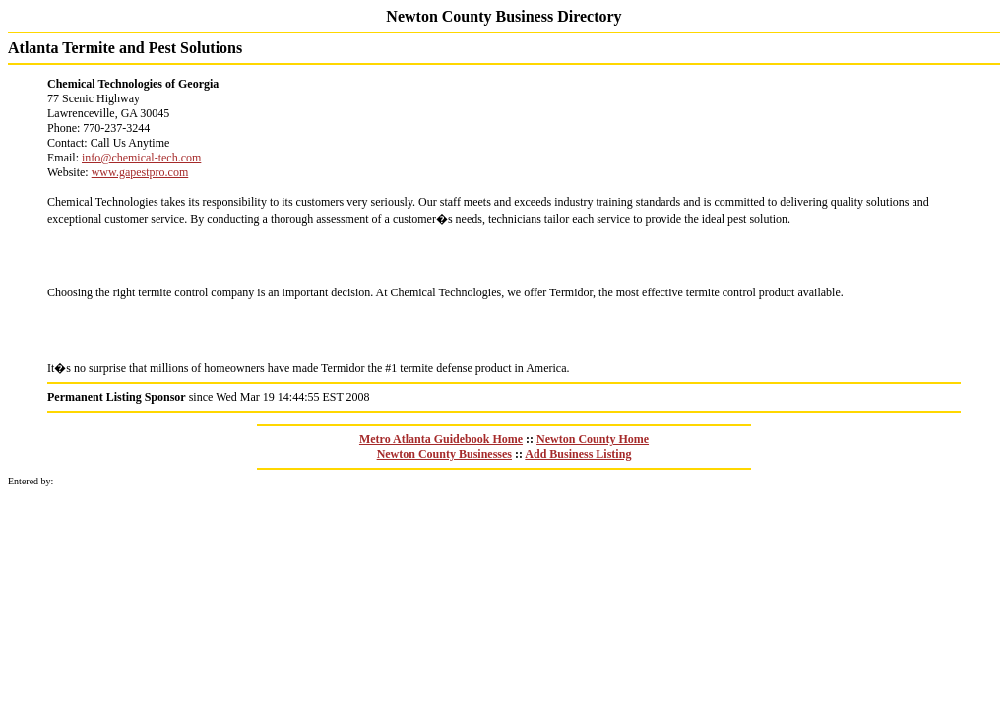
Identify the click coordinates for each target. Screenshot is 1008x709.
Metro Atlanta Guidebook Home (441, 439)
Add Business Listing (578, 454)
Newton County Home (592, 439)
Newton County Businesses (444, 454)
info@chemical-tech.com (141, 157)
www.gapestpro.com (140, 172)
